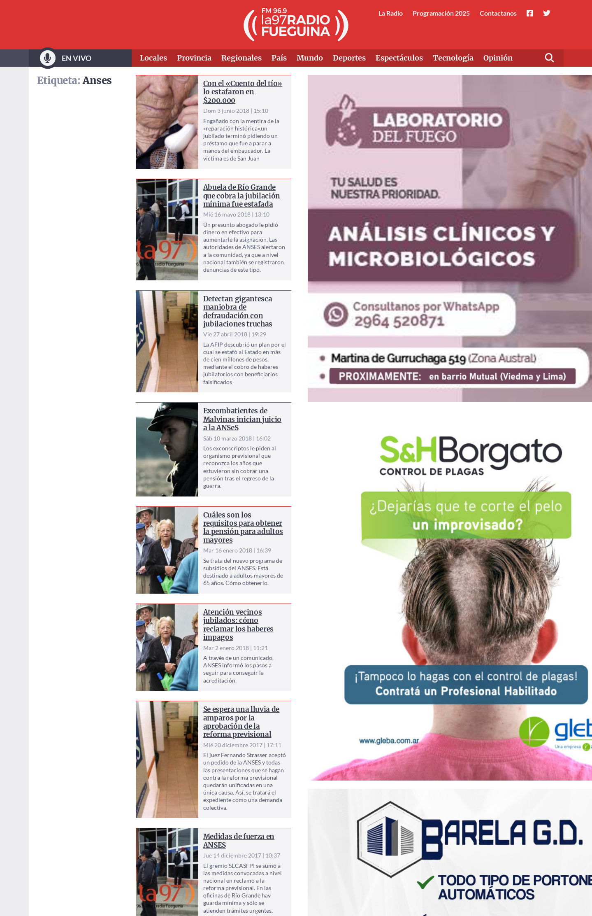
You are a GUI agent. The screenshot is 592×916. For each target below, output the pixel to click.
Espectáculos (399, 58)
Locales (153, 58)
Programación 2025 (441, 13)
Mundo (310, 58)
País (279, 58)
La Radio (390, 13)
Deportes (349, 58)
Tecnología (453, 58)
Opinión (498, 58)
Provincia (194, 58)
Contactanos (498, 13)
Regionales (241, 58)
